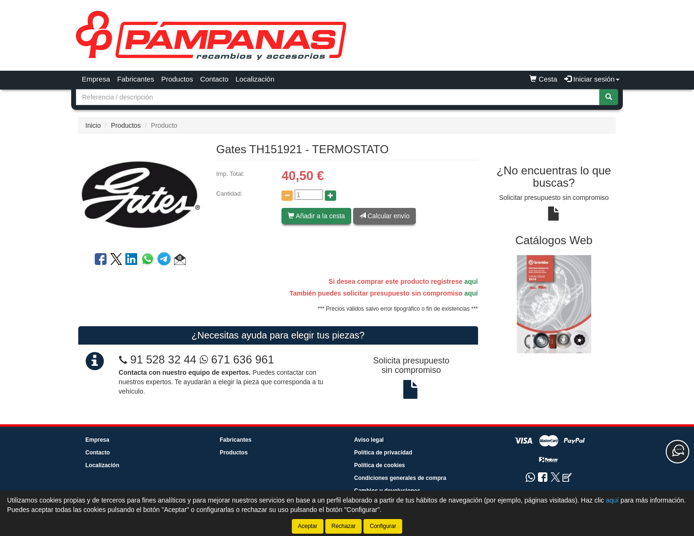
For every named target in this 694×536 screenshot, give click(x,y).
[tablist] (554, 303)
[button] (180, 260)
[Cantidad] (309, 195)
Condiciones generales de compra (400, 478)
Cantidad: (229, 193)
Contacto (214, 79)
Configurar (383, 526)
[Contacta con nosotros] (677, 451)
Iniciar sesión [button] (592, 79)
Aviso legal (369, 440)
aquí (471, 281)
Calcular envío (384, 216)
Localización (255, 79)
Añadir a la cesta (316, 216)
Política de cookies (379, 465)
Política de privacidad (383, 452)
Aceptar (307, 526)
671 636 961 (236, 359)
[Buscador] (338, 97)
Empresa (96, 79)
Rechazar (343, 526)
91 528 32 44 (163, 359)
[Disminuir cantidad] (287, 195)
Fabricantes (135, 79)
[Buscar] (608, 97)
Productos (177, 79)
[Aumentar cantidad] (330, 195)
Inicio (93, 125)
